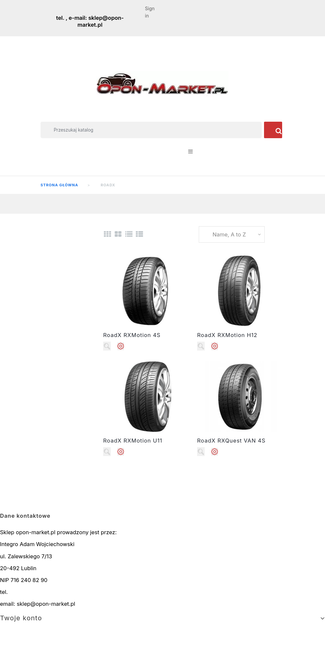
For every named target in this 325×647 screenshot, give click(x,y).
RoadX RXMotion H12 (227, 335)
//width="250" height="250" (147, 291)
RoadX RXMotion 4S (132, 335)
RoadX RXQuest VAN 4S (231, 440)
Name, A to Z (229, 234)
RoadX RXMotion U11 (132, 440)
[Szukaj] (151, 130)
